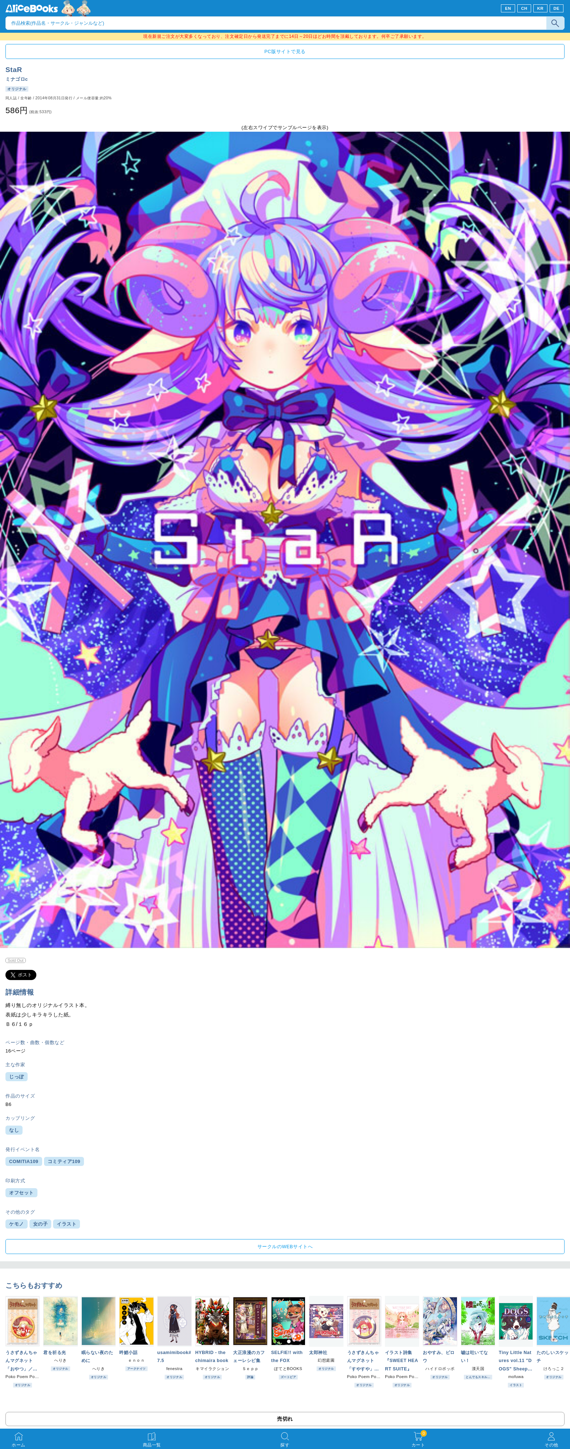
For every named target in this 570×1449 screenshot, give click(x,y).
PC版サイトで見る (284, 51)
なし (14, 1130)
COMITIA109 (24, 1161)
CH (524, 8)
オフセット (21, 1192)
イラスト (66, 1224)
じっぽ (16, 1076)
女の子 (40, 1224)
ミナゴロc (16, 79)
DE (557, 8)
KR (540, 8)
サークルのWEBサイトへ (285, 1246)
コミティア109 (64, 1161)
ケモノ (16, 1224)
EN (508, 8)
